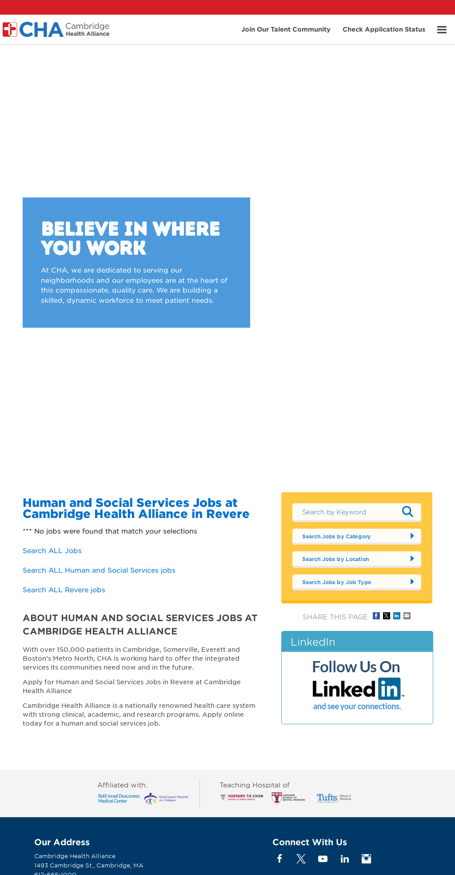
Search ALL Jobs (52, 550)
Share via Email (407, 615)
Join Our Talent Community (286, 28)
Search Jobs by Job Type (336, 582)
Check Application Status (384, 28)
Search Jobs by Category (336, 536)
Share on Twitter (386, 615)
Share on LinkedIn (396, 615)
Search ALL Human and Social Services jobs (99, 570)
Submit (408, 511)
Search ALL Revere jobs (64, 589)
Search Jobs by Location (335, 558)
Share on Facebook (376, 615)
